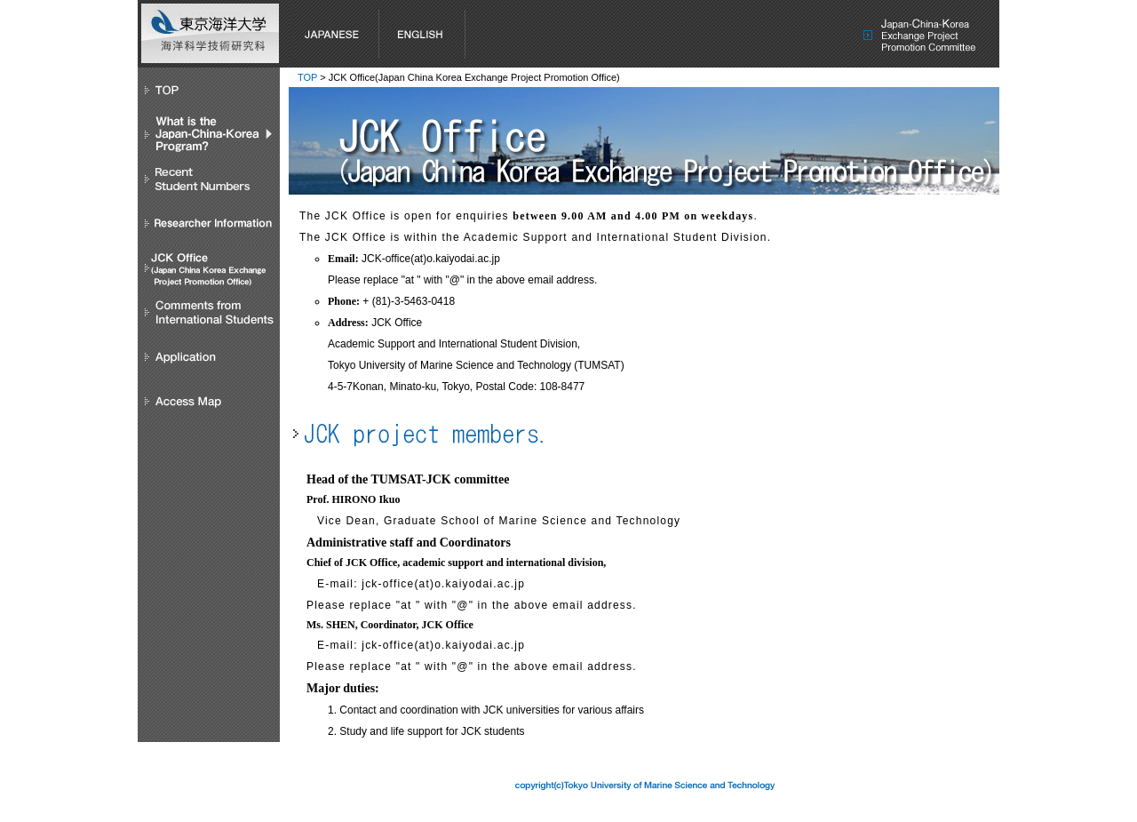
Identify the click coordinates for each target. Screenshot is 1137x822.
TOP (307, 77)
